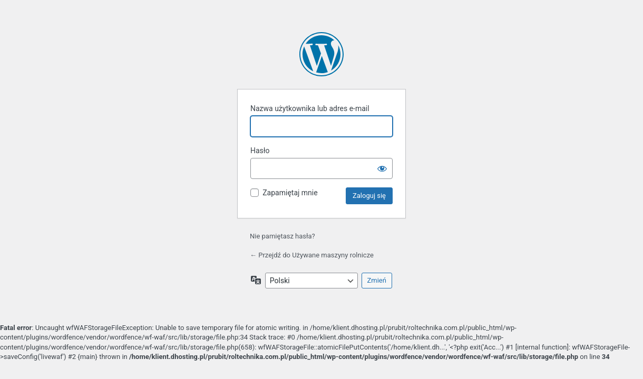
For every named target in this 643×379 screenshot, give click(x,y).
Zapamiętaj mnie (289, 192)
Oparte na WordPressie (321, 54)
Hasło (260, 150)
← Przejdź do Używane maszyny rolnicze (312, 255)
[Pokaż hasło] (382, 168)
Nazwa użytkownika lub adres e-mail (309, 108)
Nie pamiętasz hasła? (282, 236)
